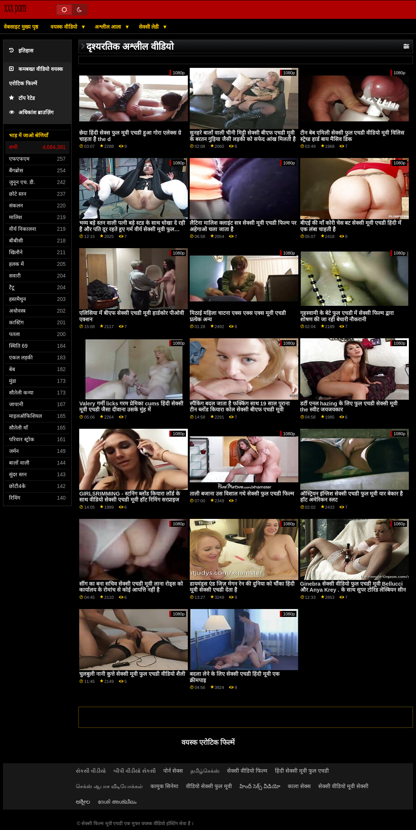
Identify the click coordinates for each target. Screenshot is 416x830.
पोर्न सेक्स (173, 771)
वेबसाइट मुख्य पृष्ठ (21, 27)
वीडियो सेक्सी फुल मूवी (209, 786)
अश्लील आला (109, 27)
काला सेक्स (299, 786)
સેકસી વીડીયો (91, 771)
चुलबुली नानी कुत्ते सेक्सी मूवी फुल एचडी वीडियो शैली (132, 674)
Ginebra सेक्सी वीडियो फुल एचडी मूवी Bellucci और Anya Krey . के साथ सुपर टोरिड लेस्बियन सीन (353, 587)
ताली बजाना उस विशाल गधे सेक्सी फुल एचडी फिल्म (242, 494)
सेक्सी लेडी (150, 27)
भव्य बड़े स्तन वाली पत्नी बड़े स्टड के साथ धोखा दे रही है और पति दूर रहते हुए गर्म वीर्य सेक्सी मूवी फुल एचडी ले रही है (132, 229)
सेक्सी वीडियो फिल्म (247, 771)
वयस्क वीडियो (65, 27)
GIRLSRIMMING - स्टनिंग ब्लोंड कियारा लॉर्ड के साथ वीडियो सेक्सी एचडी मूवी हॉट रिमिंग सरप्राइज (129, 497)
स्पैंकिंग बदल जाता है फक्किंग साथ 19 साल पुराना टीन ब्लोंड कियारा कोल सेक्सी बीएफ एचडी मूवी (240, 406)
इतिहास (21, 51)
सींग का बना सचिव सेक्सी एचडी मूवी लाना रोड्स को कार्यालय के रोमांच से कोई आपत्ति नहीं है (131, 587)
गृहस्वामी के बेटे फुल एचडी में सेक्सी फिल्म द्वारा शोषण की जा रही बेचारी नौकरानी (347, 316)
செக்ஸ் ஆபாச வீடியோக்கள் (109, 786)
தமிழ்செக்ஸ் (205, 771)
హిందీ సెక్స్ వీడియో (259, 786)
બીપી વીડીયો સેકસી (135, 771)
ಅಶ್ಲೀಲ (83, 802)
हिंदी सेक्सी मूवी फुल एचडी (302, 771)
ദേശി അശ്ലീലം (117, 802)
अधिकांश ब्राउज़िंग (31, 112)
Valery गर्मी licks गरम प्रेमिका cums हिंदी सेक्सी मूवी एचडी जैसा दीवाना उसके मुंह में (131, 406)
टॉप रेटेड (22, 98)
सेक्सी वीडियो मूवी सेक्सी (343, 786)
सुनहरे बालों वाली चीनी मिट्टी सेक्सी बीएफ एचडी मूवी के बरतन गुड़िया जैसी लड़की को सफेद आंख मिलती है (243, 136)
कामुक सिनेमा (164, 786)
